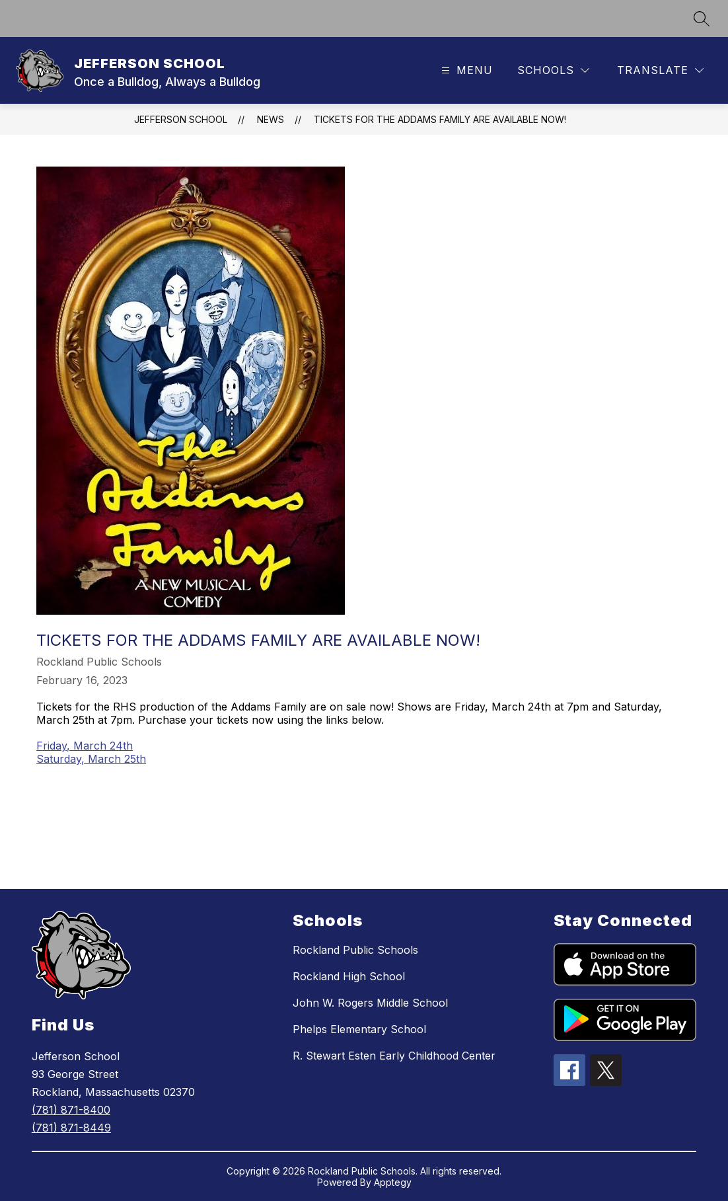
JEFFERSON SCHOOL (180, 119)
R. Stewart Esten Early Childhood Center (394, 1055)
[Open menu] (465, 70)
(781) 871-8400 (71, 1109)
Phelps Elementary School (359, 1029)
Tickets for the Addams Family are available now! (440, 119)
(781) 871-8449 (71, 1127)
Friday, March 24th (84, 745)
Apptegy (393, 1182)
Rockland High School (349, 976)
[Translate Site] (660, 70)
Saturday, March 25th (91, 758)
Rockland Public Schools (355, 949)
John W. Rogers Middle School (370, 1002)
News (270, 119)
